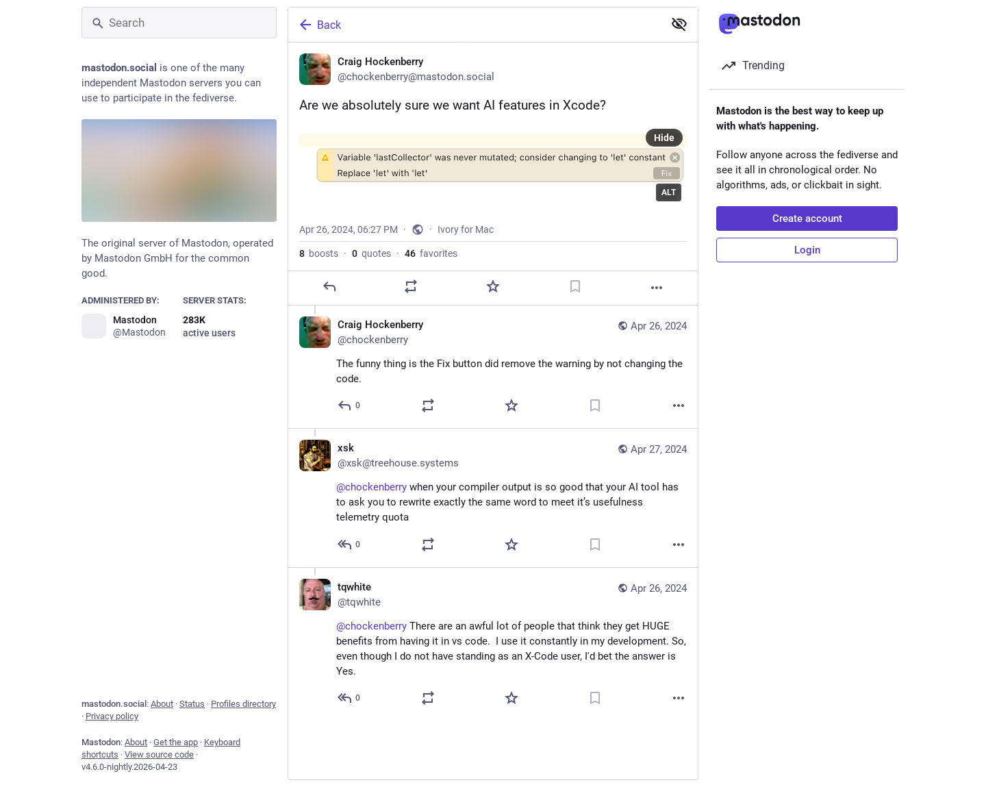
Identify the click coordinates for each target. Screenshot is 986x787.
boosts (318, 253)
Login (807, 250)
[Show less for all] (679, 24)
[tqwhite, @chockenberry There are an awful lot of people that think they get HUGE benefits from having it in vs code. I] (493, 644)
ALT (668, 192)
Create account (807, 218)
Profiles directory (243, 704)
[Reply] (329, 286)
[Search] (179, 22)
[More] (656, 287)
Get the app (175, 742)
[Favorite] (493, 286)
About (162, 704)
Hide (664, 137)
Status (192, 704)
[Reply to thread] (349, 405)
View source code (159, 754)
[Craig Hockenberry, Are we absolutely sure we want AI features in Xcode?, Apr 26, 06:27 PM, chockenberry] (493, 173)
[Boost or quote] (411, 286)
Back (319, 24)
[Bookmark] (575, 286)
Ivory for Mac (466, 229)
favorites (431, 253)
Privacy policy (112, 716)
